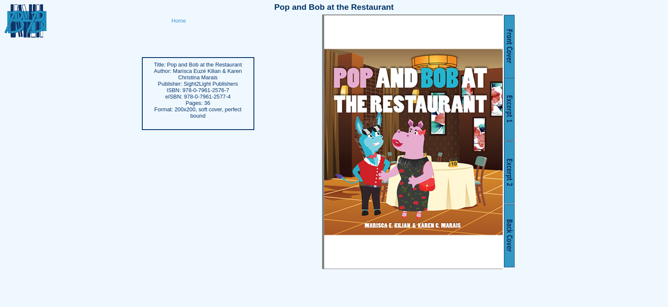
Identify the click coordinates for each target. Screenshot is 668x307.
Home (179, 20)
